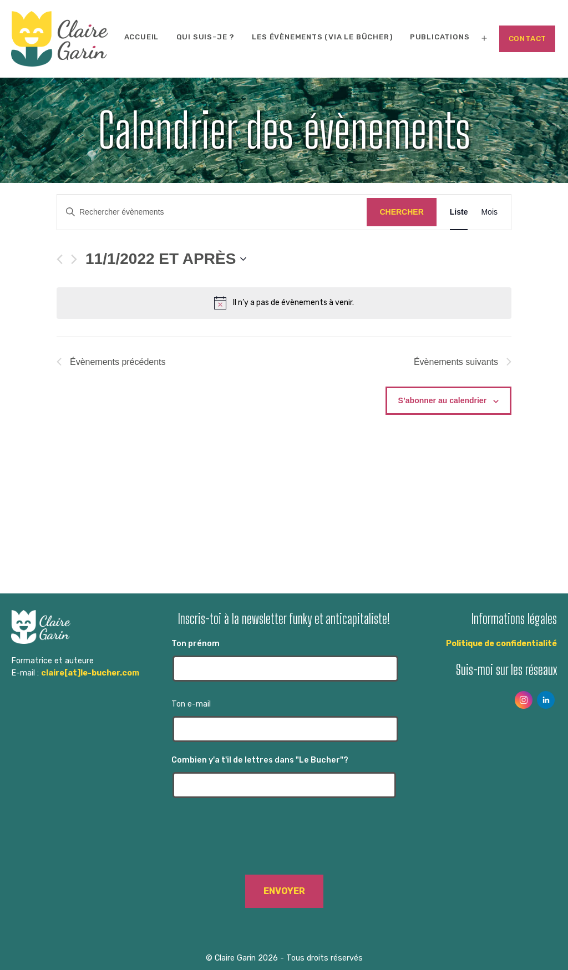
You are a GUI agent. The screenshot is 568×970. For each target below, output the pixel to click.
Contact (528, 38)
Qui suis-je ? (205, 37)
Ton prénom (284, 660)
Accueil (141, 37)
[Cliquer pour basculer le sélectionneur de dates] (165, 259)
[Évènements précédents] (60, 259)
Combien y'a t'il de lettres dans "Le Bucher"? (284, 776)
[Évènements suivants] (74, 259)
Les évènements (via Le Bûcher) (322, 37)
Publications (440, 37)
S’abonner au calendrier (442, 400)
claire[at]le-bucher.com (90, 673)
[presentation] (284, 842)
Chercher (401, 211)
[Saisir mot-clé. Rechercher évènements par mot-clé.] (212, 212)
